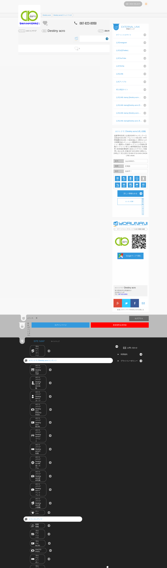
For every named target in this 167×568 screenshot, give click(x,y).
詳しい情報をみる (130, 191)
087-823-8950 (122, 291)
